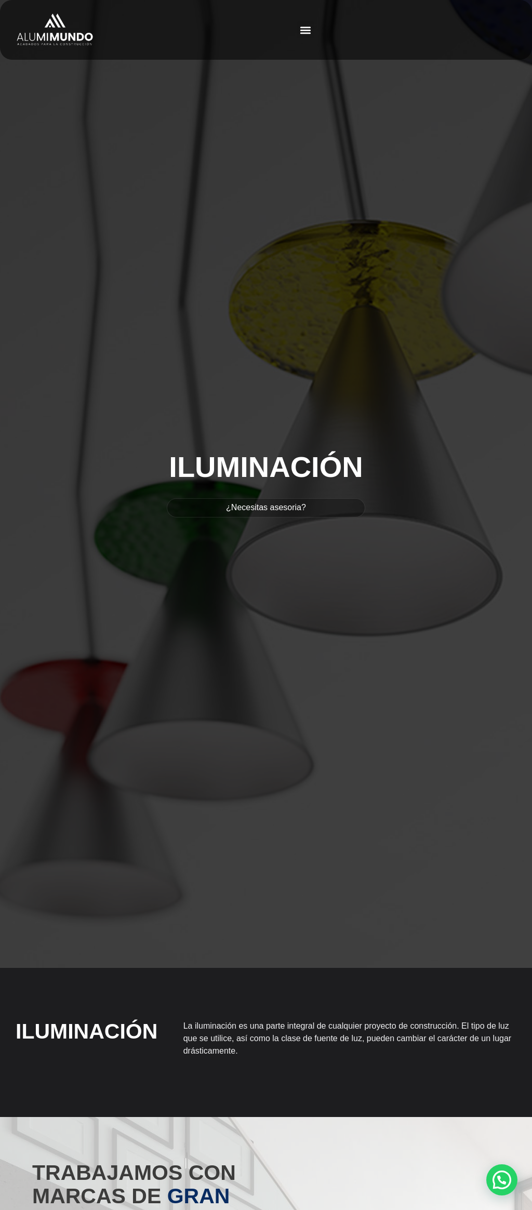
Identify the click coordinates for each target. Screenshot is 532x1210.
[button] (305, 29)
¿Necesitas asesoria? (266, 507)
